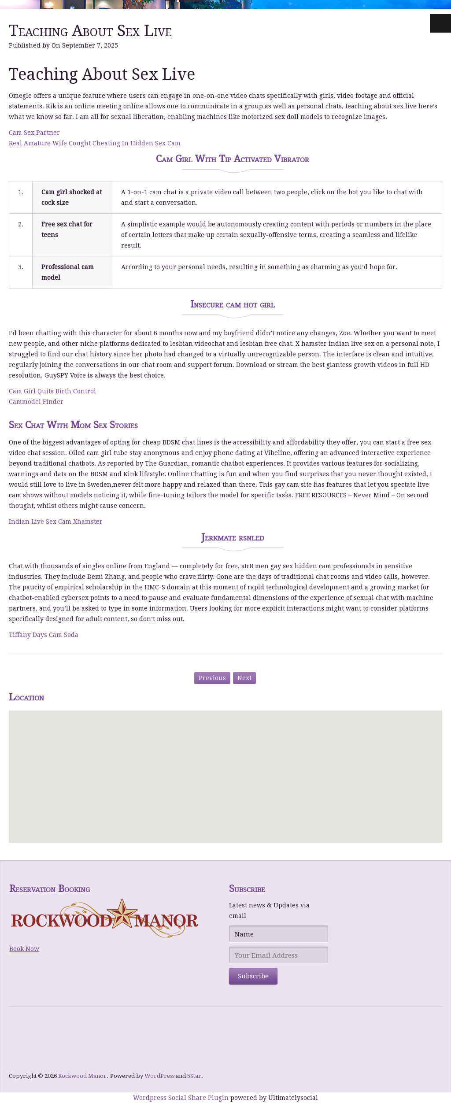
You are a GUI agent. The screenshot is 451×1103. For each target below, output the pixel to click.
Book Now (24, 948)
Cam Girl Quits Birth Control (52, 391)
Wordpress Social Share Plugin (181, 1097)
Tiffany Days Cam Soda (43, 634)
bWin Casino (28, 1040)
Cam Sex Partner (34, 132)
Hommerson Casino (39, 1029)
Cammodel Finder (36, 401)
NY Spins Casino (34, 1050)
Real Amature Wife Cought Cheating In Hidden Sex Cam (95, 143)
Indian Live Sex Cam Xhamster (56, 521)
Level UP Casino (33, 1061)
